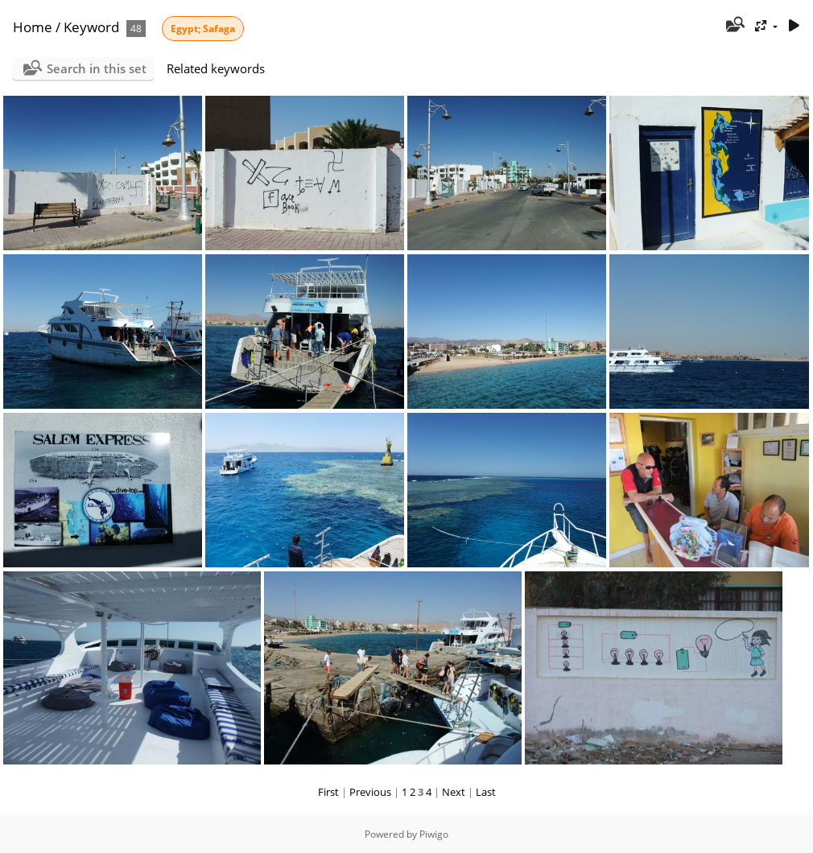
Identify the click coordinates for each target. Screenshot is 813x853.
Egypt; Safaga (203, 28)
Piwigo (433, 834)
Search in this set (97, 68)
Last (486, 792)
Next (453, 792)
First (328, 792)
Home (32, 27)
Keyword (91, 27)
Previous (370, 792)
